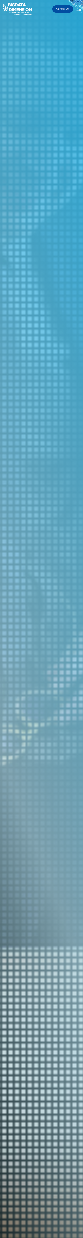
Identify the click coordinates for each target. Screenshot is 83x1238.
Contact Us (62, 8)
